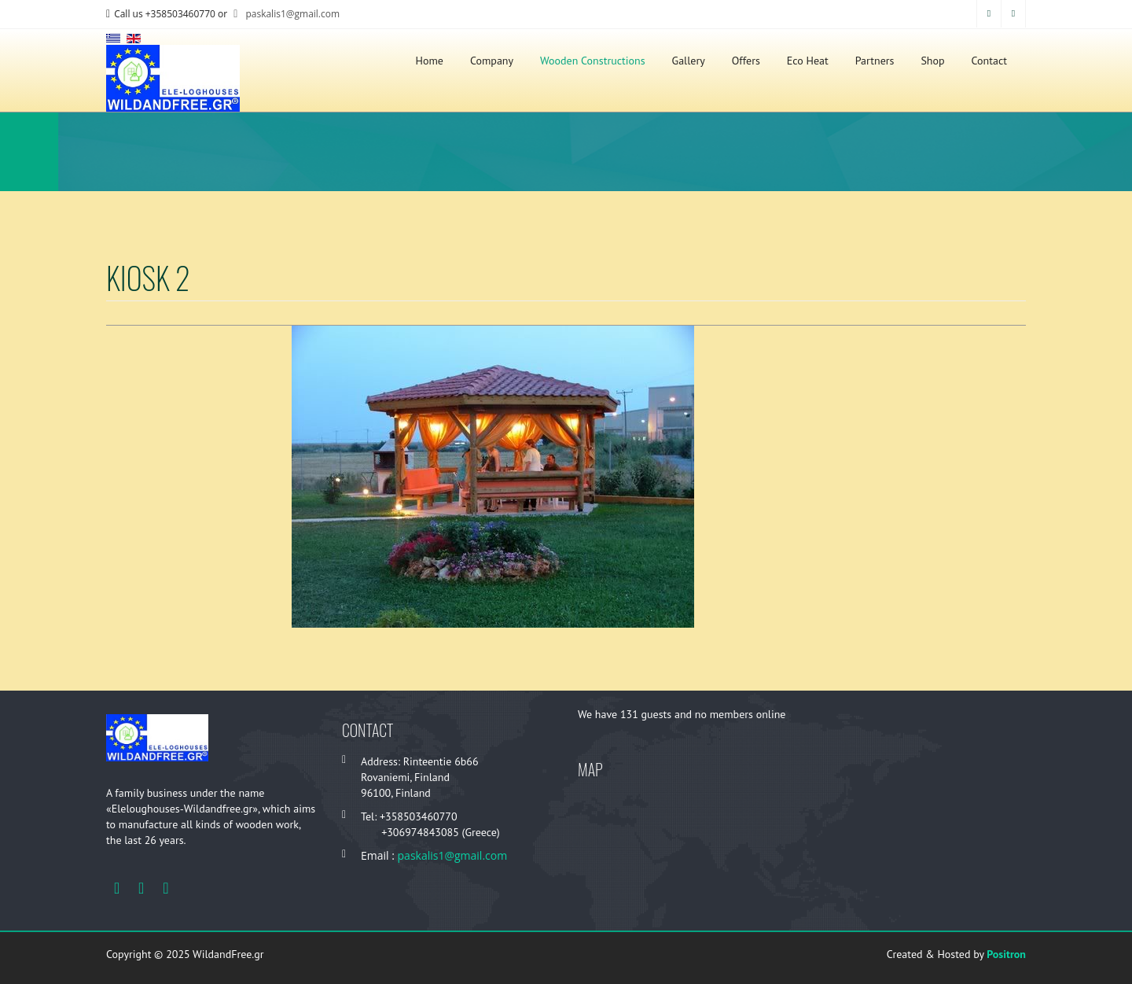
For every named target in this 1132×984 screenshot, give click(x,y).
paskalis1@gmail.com (285, 13)
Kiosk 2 (148, 277)
